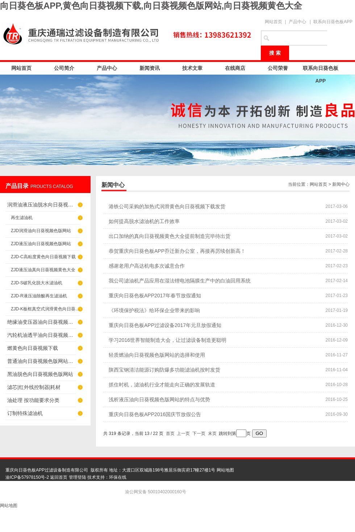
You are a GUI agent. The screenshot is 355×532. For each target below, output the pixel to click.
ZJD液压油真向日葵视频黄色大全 (43, 269)
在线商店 (235, 68)
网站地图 (225, 470)
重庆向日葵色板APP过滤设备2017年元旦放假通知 (165, 325)
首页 (170, 433)
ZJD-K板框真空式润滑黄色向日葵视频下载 (45, 308)
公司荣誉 (278, 68)
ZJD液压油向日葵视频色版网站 (41, 243)
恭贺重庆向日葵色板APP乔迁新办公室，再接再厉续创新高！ (177, 251)
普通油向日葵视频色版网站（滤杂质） (41, 361)
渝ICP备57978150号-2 (27, 477)
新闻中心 (341, 184)
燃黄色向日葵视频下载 (32, 348)
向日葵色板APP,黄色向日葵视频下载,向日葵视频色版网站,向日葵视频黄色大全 (151, 6)
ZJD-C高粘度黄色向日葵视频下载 (43, 256)
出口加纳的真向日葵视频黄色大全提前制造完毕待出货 (169, 236)
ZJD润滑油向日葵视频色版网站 (41, 230)
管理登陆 (77, 477)
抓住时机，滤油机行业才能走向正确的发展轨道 (162, 385)
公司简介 (64, 68)
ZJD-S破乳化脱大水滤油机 (36, 282)
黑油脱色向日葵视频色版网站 (40, 374)
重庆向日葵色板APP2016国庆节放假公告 (155, 414)
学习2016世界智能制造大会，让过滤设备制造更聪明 (167, 340)
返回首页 (58, 477)
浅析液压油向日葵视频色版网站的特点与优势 (159, 399)
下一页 (198, 433)
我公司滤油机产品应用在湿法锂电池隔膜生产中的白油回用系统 (180, 281)
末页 (212, 433)
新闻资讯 (149, 68)
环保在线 (117, 477)
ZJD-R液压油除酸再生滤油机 (39, 295)
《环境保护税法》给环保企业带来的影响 (154, 310)
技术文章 (192, 68)
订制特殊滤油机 (25, 413)
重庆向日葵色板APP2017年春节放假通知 (155, 295)
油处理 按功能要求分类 (33, 400)
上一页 (183, 433)
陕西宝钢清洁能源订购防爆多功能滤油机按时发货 (164, 370)
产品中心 (297, 21)
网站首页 (273, 21)
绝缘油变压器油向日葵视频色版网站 (41, 322)
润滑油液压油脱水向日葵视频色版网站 (41, 205)
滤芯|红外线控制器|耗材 (33, 387)
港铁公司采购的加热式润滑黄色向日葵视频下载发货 (167, 206)
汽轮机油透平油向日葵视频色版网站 (41, 335)
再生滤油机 (22, 217)
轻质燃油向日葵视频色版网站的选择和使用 (157, 355)
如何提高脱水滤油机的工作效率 (144, 221)
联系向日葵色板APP (332, 21)
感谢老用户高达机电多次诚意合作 (147, 266)
